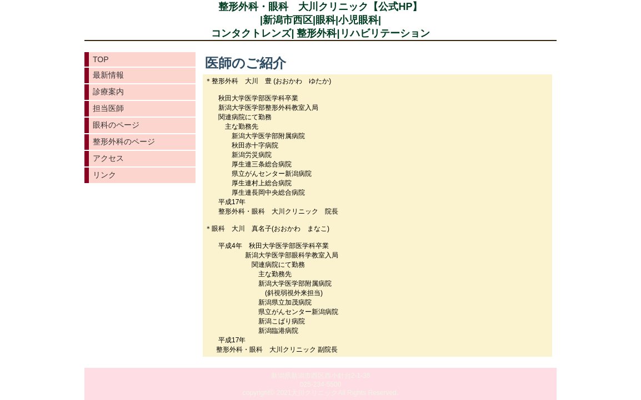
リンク (104, 174)
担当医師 (108, 108)
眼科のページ (116, 124)
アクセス (108, 158)
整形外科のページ (124, 141)
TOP (101, 59)
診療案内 (108, 91)
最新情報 (108, 74)
